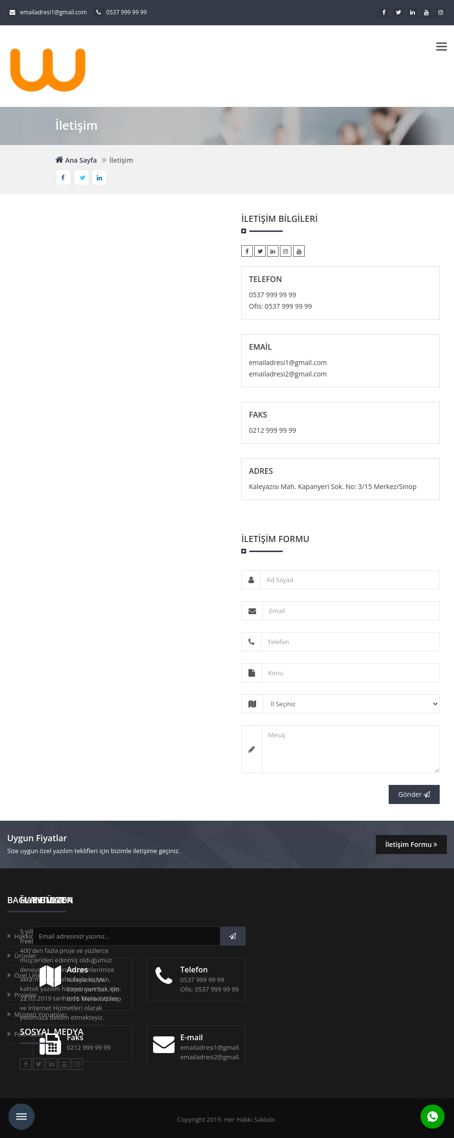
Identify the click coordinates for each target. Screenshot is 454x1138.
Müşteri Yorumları (40, 1014)
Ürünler (25, 955)
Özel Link (27, 975)
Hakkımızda (31, 936)
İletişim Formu (411, 844)
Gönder (414, 794)
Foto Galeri (30, 1034)
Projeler (25, 995)
